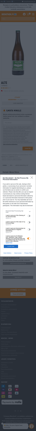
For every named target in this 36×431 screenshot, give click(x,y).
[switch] (28, 216)
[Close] (32, 178)
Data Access (17, 253)
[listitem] (18, 211)
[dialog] (18, 216)
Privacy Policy (28, 253)
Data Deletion (7, 253)
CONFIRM (10, 246)
